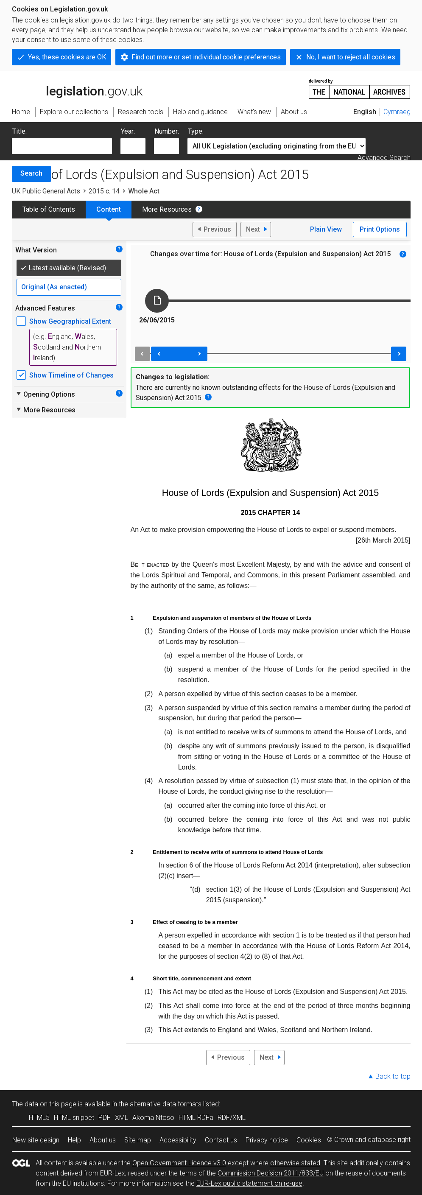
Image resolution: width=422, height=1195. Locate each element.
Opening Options (45, 394)
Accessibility (177, 1140)
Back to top (393, 1076)
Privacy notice (267, 1140)
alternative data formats (165, 1104)
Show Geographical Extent (70, 321)
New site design (35, 1140)
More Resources (167, 209)
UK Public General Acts (46, 191)
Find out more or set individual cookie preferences (206, 57)
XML (121, 1118)
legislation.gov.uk (77, 88)
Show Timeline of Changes (71, 375)
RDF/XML (232, 1118)
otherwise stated (295, 1163)
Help (74, 1140)
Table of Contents (48, 209)
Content (108, 209)
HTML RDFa (196, 1118)
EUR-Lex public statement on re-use (249, 1183)
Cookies (308, 1140)
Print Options (380, 229)
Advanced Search (384, 158)
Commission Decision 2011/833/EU (271, 1173)
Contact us (221, 1140)
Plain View (326, 229)
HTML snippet (74, 1118)
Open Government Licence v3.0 (179, 1163)
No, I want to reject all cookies (350, 57)
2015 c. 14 (104, 191)
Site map (137, 1140)
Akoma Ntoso (153, 1118)
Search (31, 173)
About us (102, 1140)
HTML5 (39, 1118)
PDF (104, 1118)
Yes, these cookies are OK (67, 57)
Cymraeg (397, 112)
